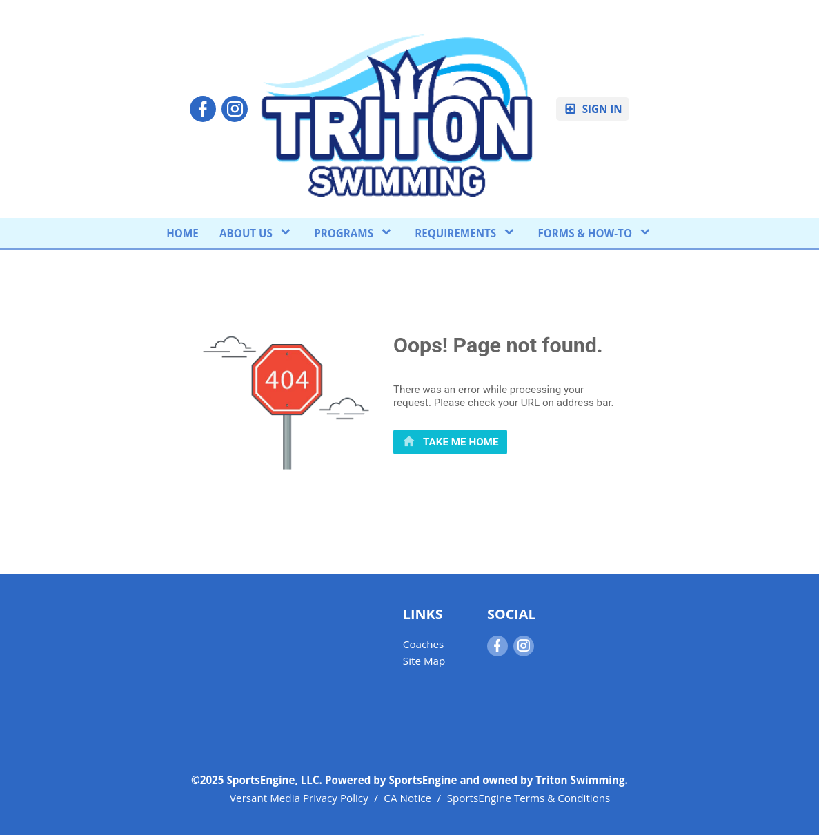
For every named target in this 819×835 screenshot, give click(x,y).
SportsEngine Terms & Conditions (529, 798)
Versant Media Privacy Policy (299, 798)
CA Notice (407, 798)
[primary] (450, 442)
